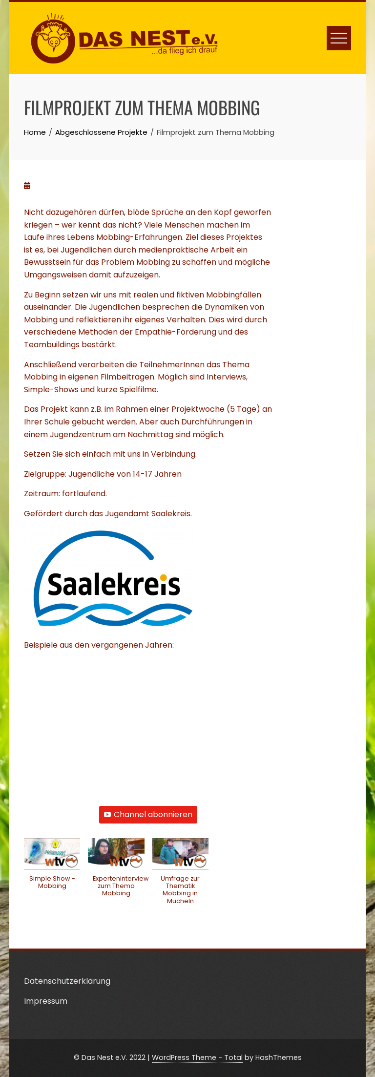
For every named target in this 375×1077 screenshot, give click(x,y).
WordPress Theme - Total (197, 1057)
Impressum (45, 1001)
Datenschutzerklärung (67, 981)
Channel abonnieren (148, 814)
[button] (52, 869)
